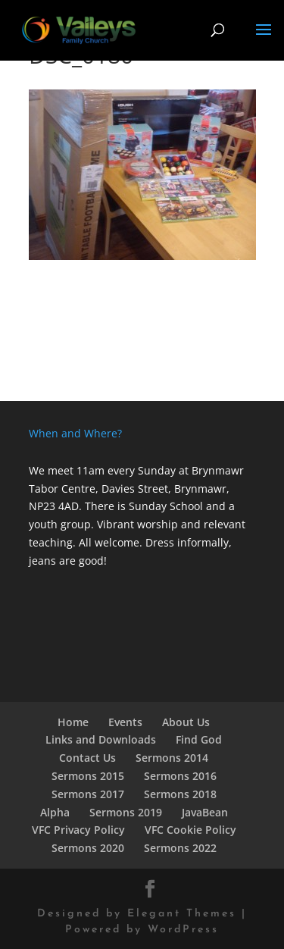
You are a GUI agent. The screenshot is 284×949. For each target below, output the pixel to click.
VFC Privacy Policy (78, 829)
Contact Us (87, 757)
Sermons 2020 (87, 848)
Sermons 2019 (125, 812)
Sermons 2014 (172, 757)
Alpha (55, 812)
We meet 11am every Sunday (102, 470)
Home (73, 722)
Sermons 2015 (87, 776)
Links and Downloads (100, 739)
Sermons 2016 (180, 776)
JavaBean (205, 812)
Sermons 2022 (180, 848)
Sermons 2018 (180, 794)
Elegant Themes (181, 913)
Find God (199, 739)
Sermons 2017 (87, 794)
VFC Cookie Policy (190, 829)
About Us (186, 722)
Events (125, 722)
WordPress (183, 929)
